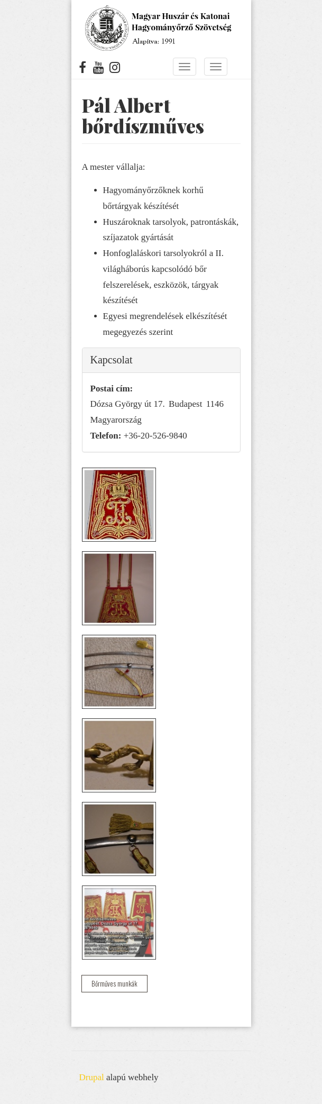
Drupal (91, 1077)
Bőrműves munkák (114, 983)
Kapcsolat (111, 359)
